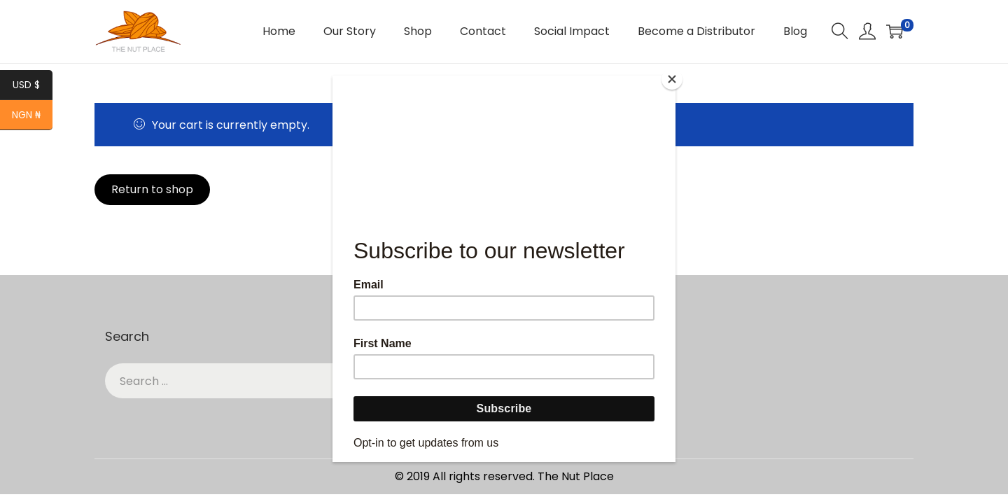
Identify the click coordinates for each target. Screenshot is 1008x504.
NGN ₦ (32, 116)
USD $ (32, 86)
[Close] (672, 79)
